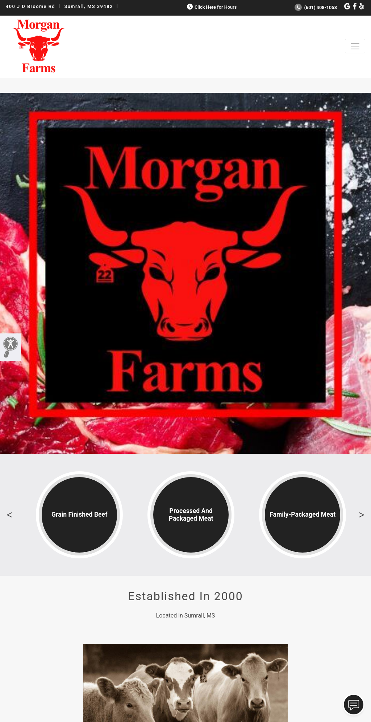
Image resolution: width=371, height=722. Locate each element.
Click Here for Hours (211, 7)
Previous (9, 515)
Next (361, 515)
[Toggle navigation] (355, 46)
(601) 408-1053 (316, 7)
